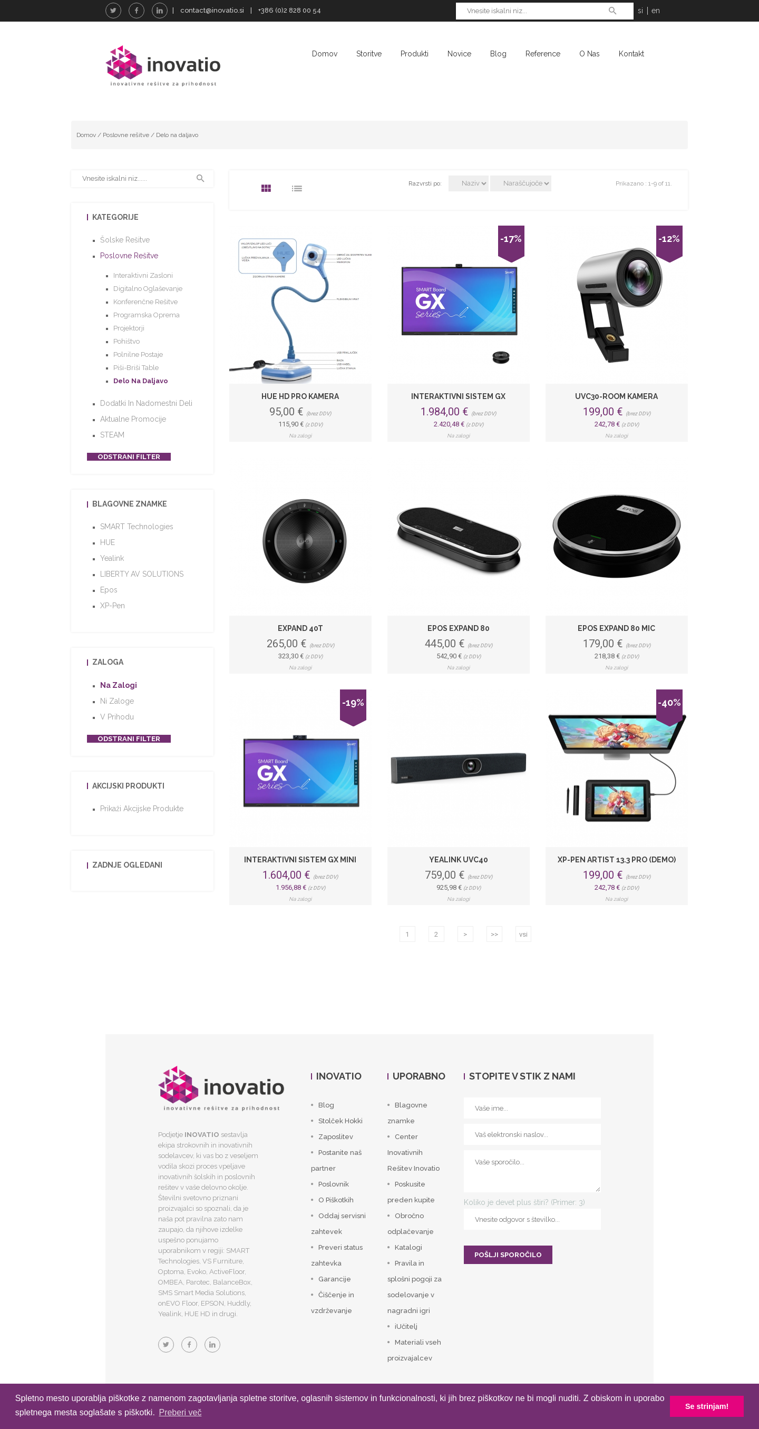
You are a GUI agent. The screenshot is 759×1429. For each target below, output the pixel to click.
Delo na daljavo (177, 135)
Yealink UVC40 (458, 860)
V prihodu (117, 717)
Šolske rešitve (125, 240)
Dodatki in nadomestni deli (146, 404)
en (655, 10)
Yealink (112, 559)
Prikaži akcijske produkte (141, 809)
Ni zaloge (117, 701)
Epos (109, 590)
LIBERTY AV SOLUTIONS (141, 574)
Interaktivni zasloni (143, 276)
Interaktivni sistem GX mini (300, 860)
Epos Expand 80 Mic (616, 628)
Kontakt (631, 54)
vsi (523, 935)
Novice (459, 54)
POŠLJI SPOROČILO (508, 1255)
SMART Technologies (136, 527)
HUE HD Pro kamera (300, 396)
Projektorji (128, 329)
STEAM (112, 435)
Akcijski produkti (128, 786)
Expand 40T (300, 628)
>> (494, 935)
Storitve (369, 54)
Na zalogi (118, 686)
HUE (107, 543)
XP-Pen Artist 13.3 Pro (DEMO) (617, 860)
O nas (589, 54)
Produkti (415, 54)
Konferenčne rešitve (145, 302)
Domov (324, 54)
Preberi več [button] (180, 1412)
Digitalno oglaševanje (147, 289)
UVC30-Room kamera (616, 396)
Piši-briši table (136, 368)
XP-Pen (112, 606)
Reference (543, 54)
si (640, 10)
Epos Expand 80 (458, 628)
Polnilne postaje (138, 355)
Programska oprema (146, 315)
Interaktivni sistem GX (458, 396)
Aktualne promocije (133, 419)
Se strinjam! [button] (706, 1406)
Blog (498, 54)
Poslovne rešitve (126, 135)
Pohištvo (126, 342)
